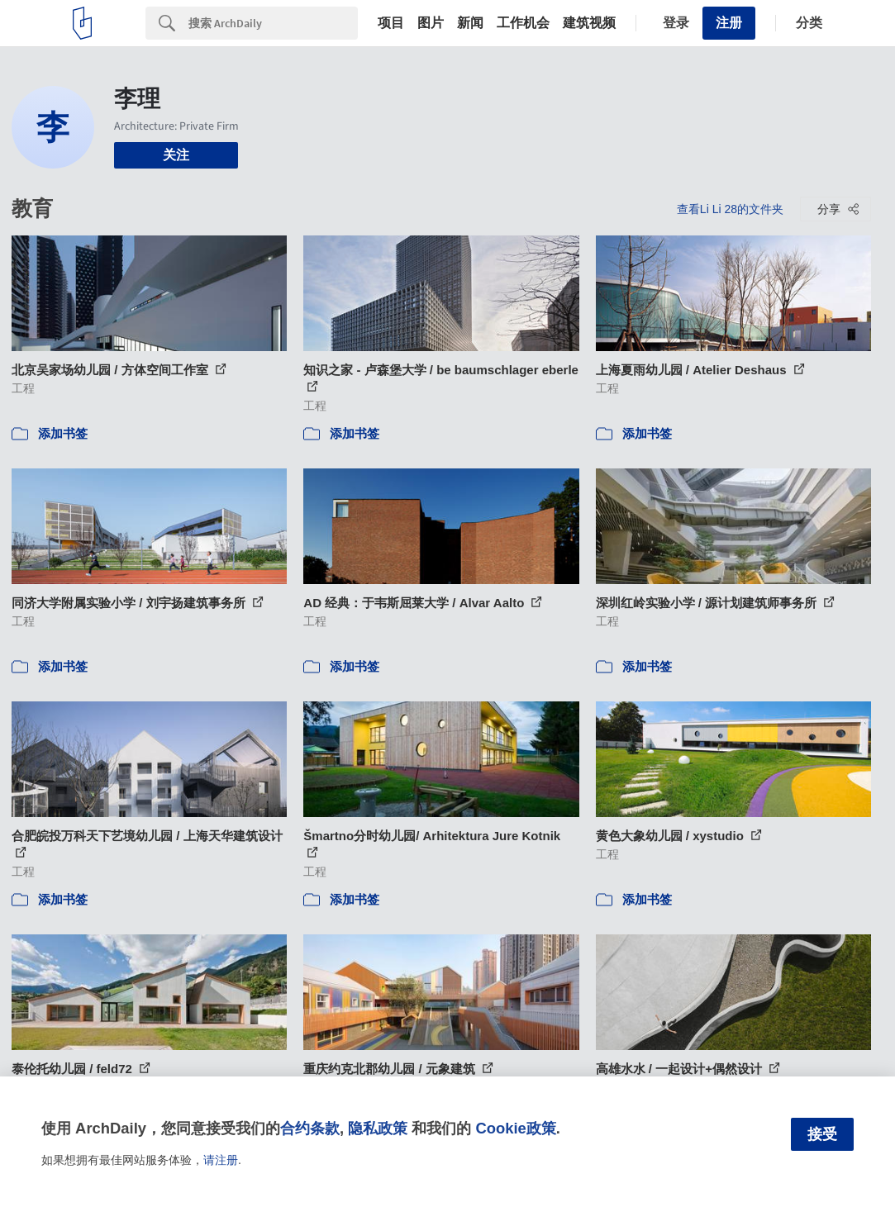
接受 (822, 1134)
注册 (729, 23)
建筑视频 (589, 23)
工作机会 (523, 23)
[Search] (273, 23)
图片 (430, 23)
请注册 (220, 1160)
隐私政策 (377, 1128)
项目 (391, 23)
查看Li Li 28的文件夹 (730, 209)
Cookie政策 (515, 1128)
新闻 (470, 23)
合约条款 (310, 1128)
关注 (176, 155)
